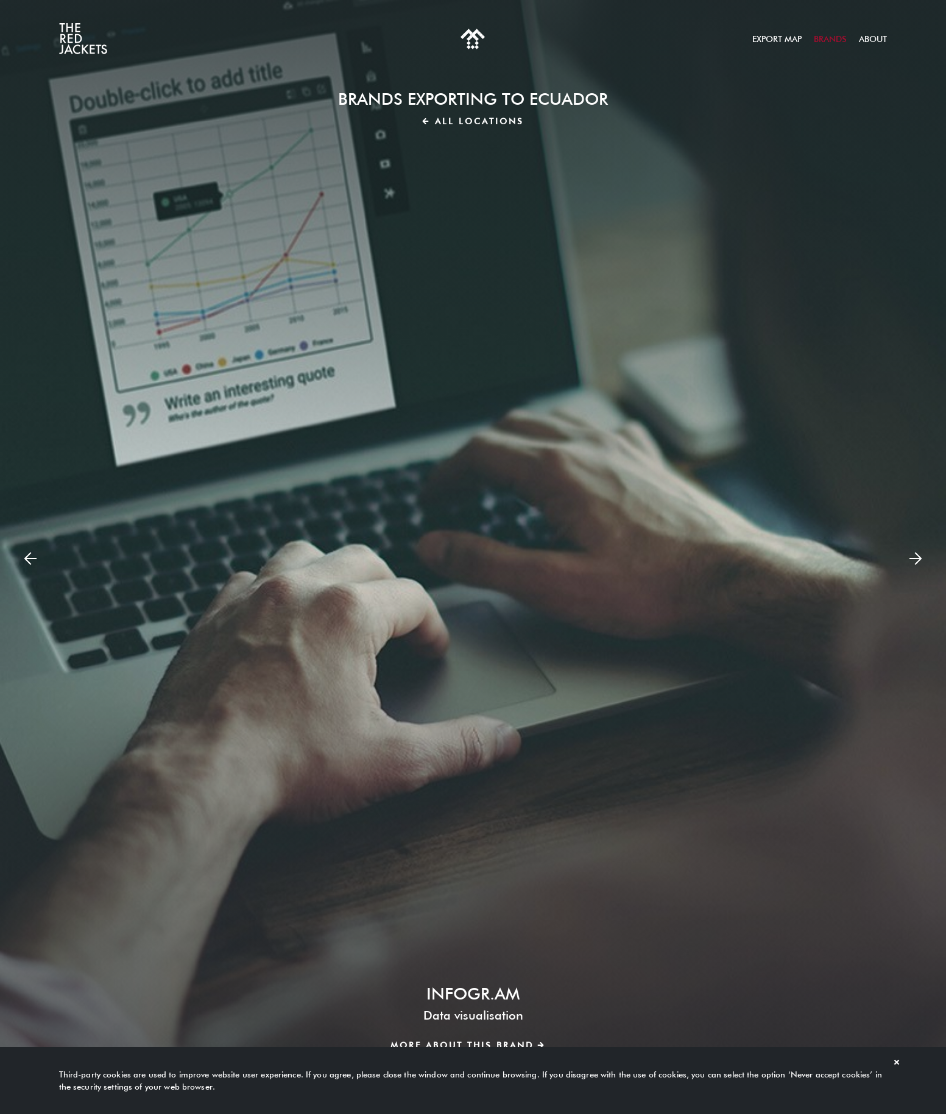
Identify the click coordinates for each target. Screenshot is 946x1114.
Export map (777, 39)
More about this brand (467, 1045)
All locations (473, 121)
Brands (830, 39)
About (873, 39)
